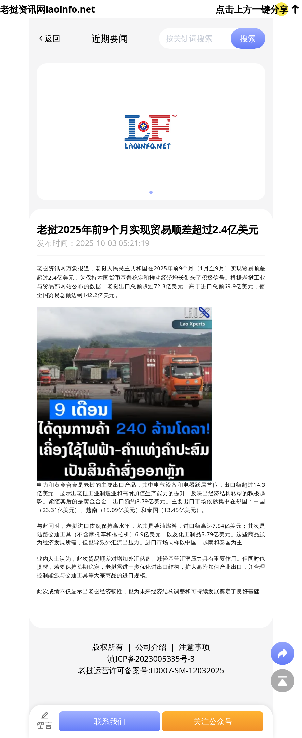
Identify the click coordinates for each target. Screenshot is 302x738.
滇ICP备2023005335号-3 (151, 658)
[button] (151, 192)
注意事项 (194, 646)
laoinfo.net (70, 9)
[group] (151, 131)
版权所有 (107, 646)
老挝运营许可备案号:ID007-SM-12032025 (151, 670)
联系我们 (109, 721)
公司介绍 (151, 646)
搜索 (248, 38)
